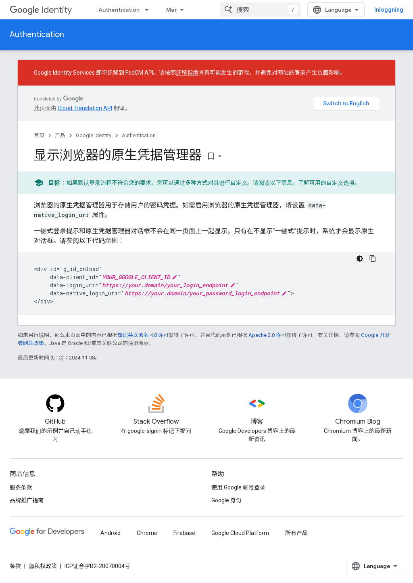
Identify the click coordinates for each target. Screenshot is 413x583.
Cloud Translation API (85, 108)
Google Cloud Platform (240, 533)
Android (110, 533)
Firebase (184, 533)
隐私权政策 (43, 566)
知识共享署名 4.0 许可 (143, 335)
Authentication (119, 9)
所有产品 (296, 533)
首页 (39, 135)
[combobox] (260, 9)
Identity (41, 9)
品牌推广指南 (27, 500)
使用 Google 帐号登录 (238, 487)
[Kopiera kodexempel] (372, 258)
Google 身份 (226, 500)
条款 (15, 566)
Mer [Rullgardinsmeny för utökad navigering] (171, 9)
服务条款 (21, 487)
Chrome (147, 533)
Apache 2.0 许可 (267, 335)
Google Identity (93, 135)
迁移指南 (187, 72)
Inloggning (388, 9)
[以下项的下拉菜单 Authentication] (149, 9)
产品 (60, 135)
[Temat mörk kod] (359, 258)
